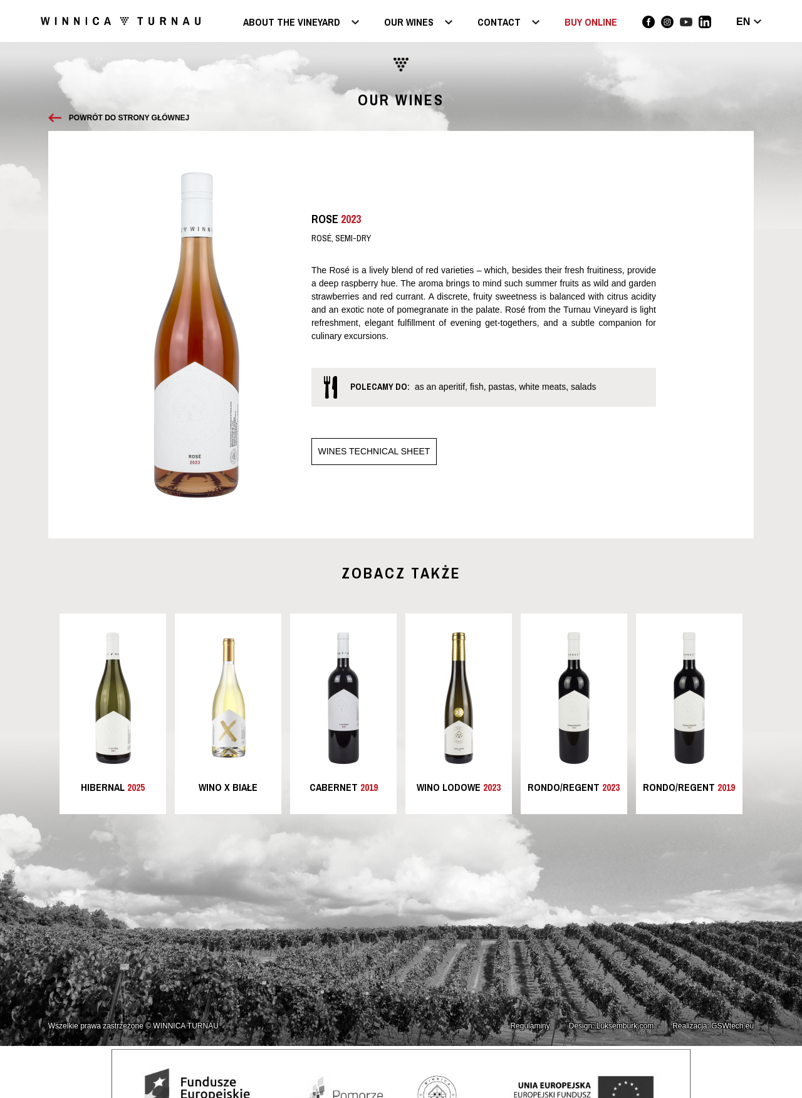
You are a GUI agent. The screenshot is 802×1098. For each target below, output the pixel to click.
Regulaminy (529, 1026)
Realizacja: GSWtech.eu (713, 1026)
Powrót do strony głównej (129, 117)
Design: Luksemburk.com (611, 1026)
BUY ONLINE (591, 22)
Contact (499, 23)
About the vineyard (291, 23)
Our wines (409, 23)
